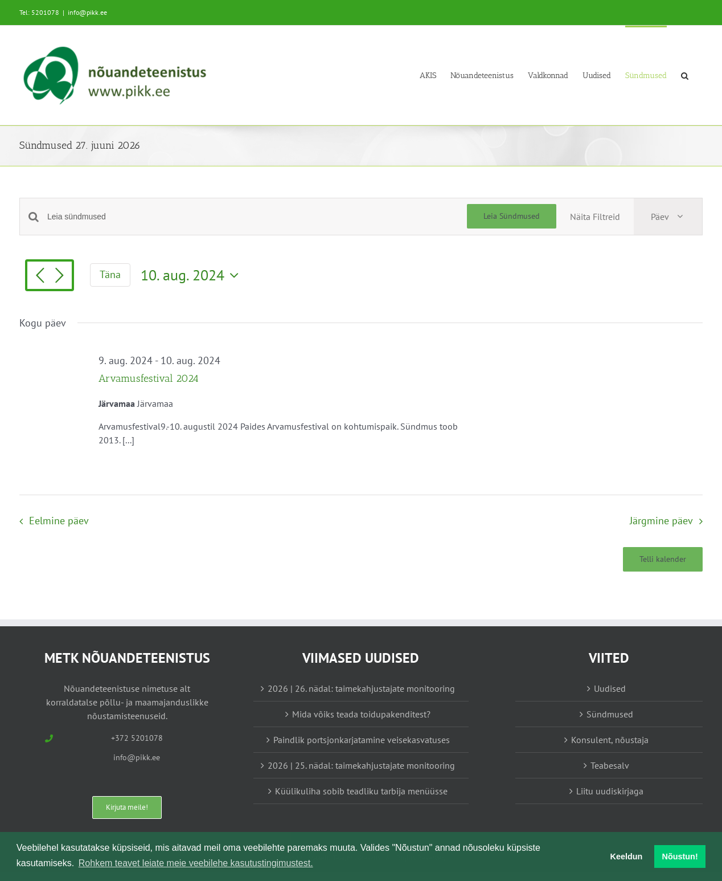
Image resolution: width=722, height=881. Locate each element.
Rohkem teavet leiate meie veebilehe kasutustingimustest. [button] (196, 863)
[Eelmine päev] (40, 276)
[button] (684, 75)
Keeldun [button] (626, 856)
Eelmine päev (59, 520)
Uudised (610, 688)
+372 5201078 (137, 738)
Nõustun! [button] (680, 856)
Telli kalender (662, 559)
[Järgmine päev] (59, 276)
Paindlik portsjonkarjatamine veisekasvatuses (361, 739)
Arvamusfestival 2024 (149, 378)
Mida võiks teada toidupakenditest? (361, 714)
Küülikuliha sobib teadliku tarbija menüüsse (361, 791)
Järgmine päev (661, 520)
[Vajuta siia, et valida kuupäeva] (192, 275)
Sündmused (609, 714)
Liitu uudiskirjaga (609, 791)
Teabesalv (609, 765)
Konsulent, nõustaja (610, 739)
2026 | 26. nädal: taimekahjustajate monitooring (361, 688)
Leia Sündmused (511, 216)
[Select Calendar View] (668, 216)
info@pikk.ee (87, 12)
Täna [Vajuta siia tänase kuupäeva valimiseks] (110, 274)
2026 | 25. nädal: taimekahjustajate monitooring (361, 765)
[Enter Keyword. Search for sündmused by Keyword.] (257, 217)
